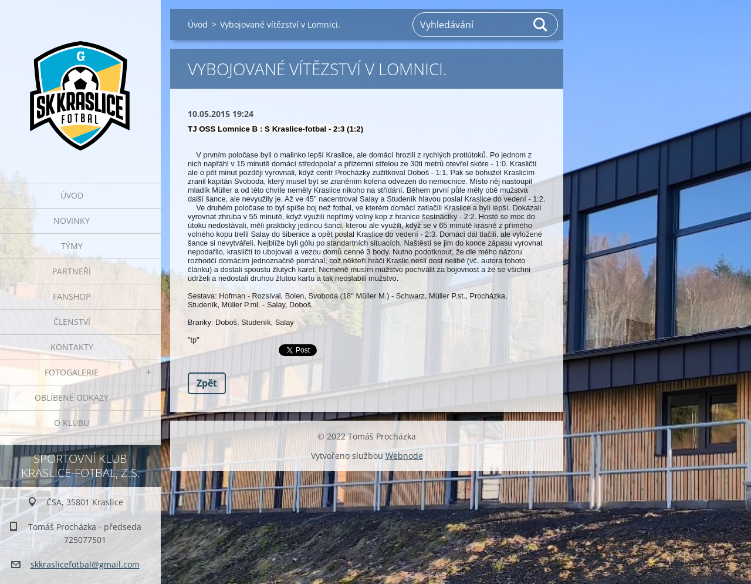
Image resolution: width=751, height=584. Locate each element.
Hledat (541, 24)
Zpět (207, 383)
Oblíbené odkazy (72, 397)
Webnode (404, 455)
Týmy (72, 245)
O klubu (71, 422)
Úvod (71, 195)
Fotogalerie (72, 372)
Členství (71, 321)
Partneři (71, 271)
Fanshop (71, 296)
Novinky (71, 220)
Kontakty (71, 347)
